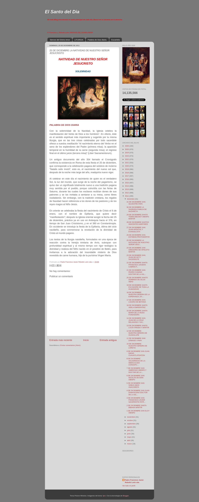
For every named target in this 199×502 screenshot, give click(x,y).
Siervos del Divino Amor (60, 40)
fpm (104, 496)
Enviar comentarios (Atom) (70, 345)
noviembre (131, 417)
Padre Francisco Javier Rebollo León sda (134, 481)
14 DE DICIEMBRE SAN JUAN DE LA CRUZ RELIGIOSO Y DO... (136, 320)
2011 (127, 196)
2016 (127, 179)
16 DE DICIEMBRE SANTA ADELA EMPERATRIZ (137, 306)
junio (129, 434)
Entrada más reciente (60, 340)
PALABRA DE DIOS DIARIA (64, 125)
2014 (127, 186)
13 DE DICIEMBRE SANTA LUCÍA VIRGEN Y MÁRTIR (138, 326)
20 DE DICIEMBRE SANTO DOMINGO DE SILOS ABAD (137, 280)
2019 (127, 169)
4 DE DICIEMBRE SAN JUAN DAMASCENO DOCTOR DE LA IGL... (138, 392)
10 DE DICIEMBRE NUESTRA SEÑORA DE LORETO (137, 346)
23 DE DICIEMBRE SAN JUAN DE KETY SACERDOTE (136, 257)
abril (129, 440)
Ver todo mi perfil (128, 486)
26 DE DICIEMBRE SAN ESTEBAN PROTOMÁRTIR (138, 236)
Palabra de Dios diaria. (97, 40)
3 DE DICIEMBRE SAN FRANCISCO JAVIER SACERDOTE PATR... (136, 400)
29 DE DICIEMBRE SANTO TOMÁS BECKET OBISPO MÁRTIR (138, 217)
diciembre (131, 199)
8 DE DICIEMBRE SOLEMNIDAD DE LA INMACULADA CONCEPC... (136, 362)
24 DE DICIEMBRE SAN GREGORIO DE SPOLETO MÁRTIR (138, 250)
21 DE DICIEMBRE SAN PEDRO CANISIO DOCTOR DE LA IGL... (136, 272)
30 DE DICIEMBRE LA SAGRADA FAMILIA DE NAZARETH (137, 209)
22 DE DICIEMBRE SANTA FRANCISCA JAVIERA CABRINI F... (137, 265)
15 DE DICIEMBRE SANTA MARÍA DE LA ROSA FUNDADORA (137, 313)
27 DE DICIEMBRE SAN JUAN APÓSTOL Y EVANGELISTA (136, 229)
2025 (127, 149)
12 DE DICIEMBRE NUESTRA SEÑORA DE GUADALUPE (137, 333)
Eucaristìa (115, 40)
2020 (127, 166)
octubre (130, 420)
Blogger (126, 496)
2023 (127, 156)
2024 (127, 153)
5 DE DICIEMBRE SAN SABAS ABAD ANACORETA (135, 385)
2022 (127, 159)
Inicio (86, 340)
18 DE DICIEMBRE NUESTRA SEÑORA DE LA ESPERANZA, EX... (138, 294)
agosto (130, 427)
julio (129, 430)
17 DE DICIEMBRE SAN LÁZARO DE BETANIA (136, 301)
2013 (127, 189)
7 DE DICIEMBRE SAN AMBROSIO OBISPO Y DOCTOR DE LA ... (136, 370)
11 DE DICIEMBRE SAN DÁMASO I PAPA (136, 339)
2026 (127, 146)
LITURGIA (78, 40)
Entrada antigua (108, 340)
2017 (127, 176)
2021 (127, 163)
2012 (127, 193)
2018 (127, 173)
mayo (129, 437)
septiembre (131, 424)
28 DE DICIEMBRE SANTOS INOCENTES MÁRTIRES (138, 223)
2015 (127, 183)
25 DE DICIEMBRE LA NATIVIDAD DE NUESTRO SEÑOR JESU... (138, 242)
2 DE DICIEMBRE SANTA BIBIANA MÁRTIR (136, 406)
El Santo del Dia (62, 11)
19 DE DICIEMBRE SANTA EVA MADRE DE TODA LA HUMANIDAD (138, 287)
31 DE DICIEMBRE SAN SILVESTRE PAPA (136, 203)
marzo (129, 444)
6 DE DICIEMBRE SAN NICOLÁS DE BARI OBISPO (135, 378)
